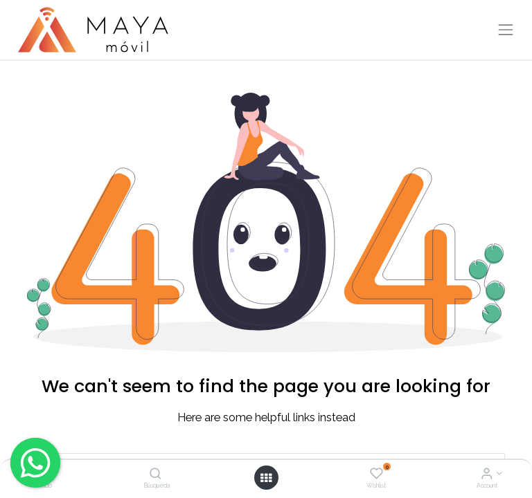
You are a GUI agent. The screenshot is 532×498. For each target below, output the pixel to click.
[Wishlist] (376, 474)
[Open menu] (266, 478)
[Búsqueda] (155, 474)
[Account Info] (486, 474)
